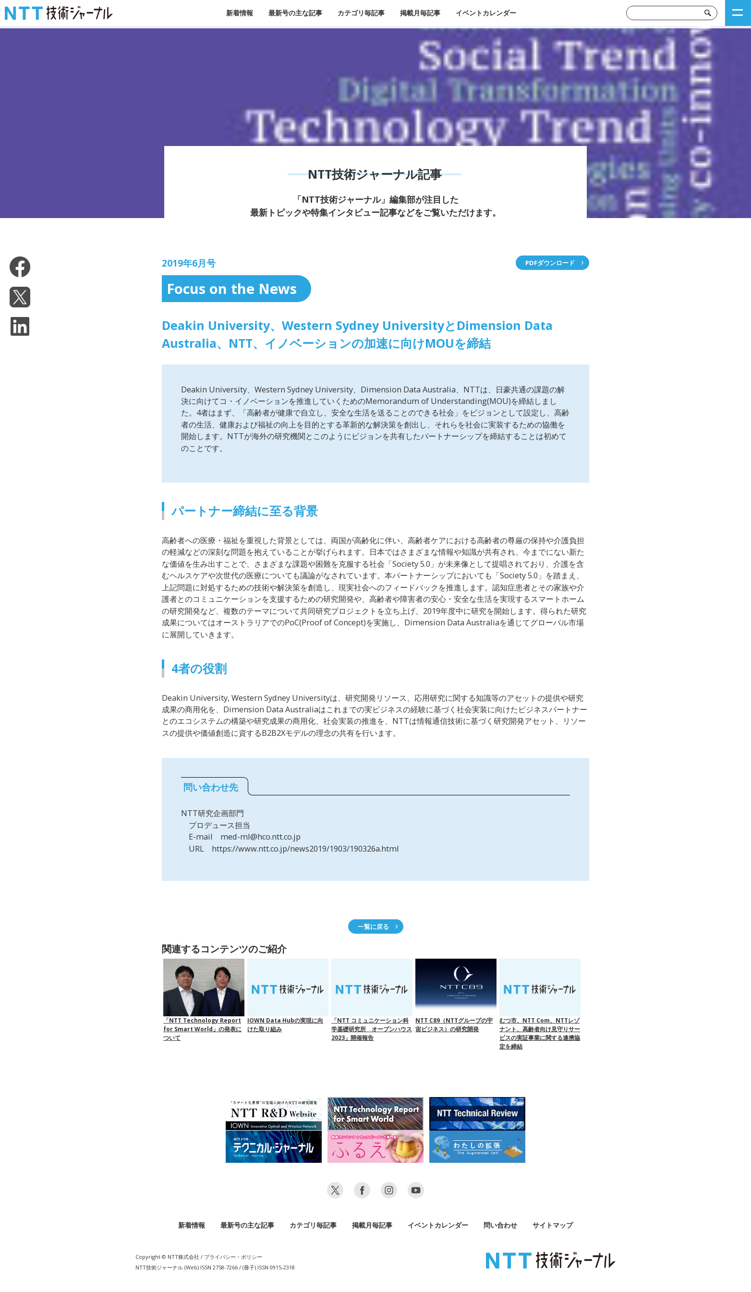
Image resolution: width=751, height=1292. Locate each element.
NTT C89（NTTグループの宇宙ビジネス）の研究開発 (456, 996)
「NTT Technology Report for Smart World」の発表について (203, 1000)
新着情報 (239, 12)
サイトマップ (553, 1225)
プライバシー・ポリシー (233, 1256)
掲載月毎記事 (420, 12)
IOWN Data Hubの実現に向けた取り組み (287, 996)
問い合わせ (500, 1225)
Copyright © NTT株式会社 (167, 1256)
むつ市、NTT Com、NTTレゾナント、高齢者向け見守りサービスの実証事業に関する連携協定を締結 (540, 1004)
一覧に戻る (373, 926)
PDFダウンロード (550, 262)
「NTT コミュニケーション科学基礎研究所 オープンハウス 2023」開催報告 (371, 1000)
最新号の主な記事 (295, 12)
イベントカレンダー (486, 12)
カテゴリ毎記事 (361, 12)
